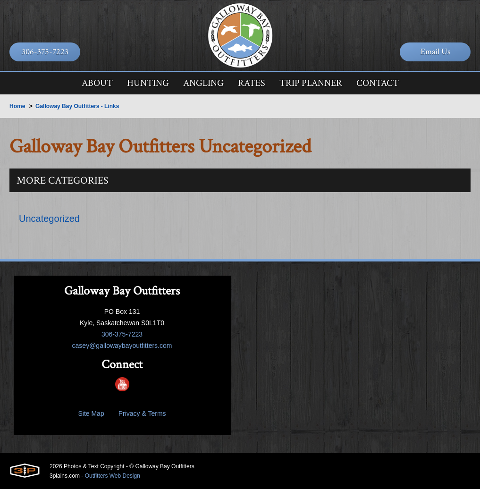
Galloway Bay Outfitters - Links (77, 106)
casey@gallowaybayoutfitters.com (122, 345)
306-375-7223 (45, 51)
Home (17, 106)
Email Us (435, 51)
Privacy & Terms (142, 413)
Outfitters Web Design (112, 475)
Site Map (91, 413)
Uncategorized (49, 218)
